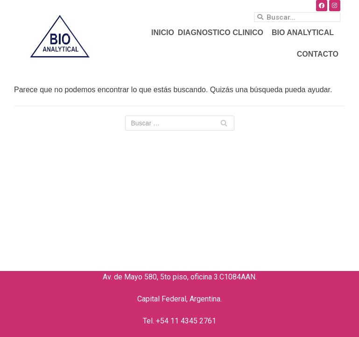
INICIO (162, 33)
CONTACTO (317, 54)
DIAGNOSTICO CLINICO (223, 32)
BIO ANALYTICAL (305, 32)
